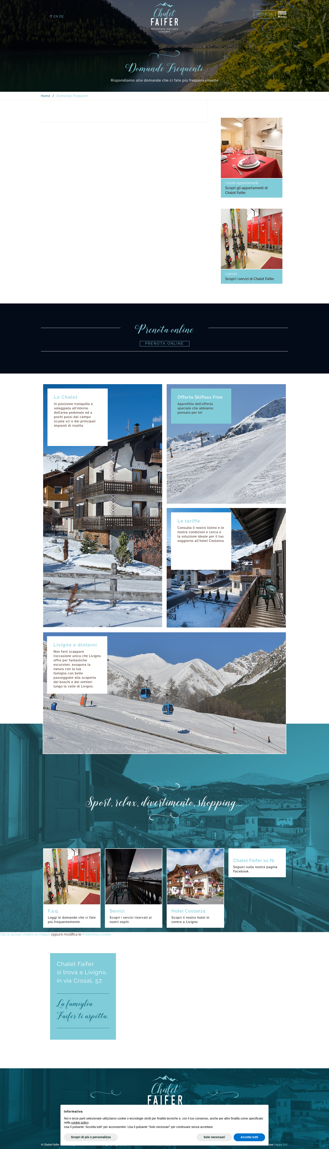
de (61, 16)
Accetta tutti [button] (249, 1137)
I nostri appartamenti (241, 183)
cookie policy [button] (79, 1122)
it (51, 16)
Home (45, 96)
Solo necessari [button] (214, 1137)
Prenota (265, 14)
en (56, 16)
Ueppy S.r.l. (281, 1144)
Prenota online (164, 343)
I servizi (231, 274)
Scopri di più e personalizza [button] (91, 1137)
